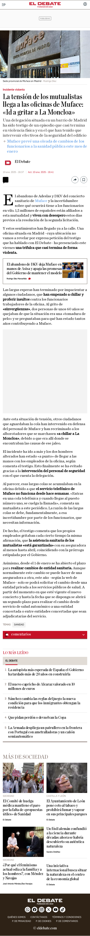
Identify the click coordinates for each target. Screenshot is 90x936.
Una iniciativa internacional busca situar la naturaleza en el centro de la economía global (66, 872)
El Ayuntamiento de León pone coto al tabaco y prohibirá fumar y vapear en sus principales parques (66, 807)
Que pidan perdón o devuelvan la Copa (37, 718)
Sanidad (19, 624)
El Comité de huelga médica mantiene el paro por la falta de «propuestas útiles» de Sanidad (22, 807)
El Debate (22, 162)
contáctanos (38, 917)
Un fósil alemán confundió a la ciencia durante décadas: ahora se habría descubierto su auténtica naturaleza (66, 837)
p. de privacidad (21, 921)
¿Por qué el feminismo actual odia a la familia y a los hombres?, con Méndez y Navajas (23, 871)
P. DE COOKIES (43, 921)
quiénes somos (17, 917)
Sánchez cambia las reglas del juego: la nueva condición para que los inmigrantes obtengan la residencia (44, 703)
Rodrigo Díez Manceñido (17, 279)
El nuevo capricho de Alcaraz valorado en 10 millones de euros (41, 686)
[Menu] (4, 5)
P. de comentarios (67, 921)
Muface (41, 201)
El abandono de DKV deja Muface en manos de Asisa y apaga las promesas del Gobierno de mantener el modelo (34, 268)
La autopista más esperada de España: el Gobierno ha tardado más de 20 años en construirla (46, 672)
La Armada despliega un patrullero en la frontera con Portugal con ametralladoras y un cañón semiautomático (45, 732)
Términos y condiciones (66, 917)
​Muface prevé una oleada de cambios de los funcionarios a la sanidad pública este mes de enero (47, 146)
